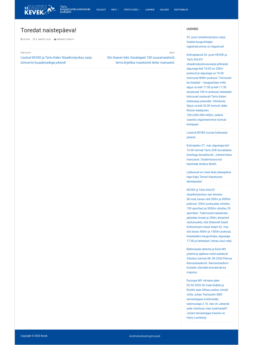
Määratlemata (64, 39)
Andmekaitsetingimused (144, 336)
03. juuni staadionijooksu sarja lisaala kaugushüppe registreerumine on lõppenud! (206, 42)
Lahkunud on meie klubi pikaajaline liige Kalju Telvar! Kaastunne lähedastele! (209, 177)
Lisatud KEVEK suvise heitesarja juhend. (207, 135)
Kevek (25, 39)
